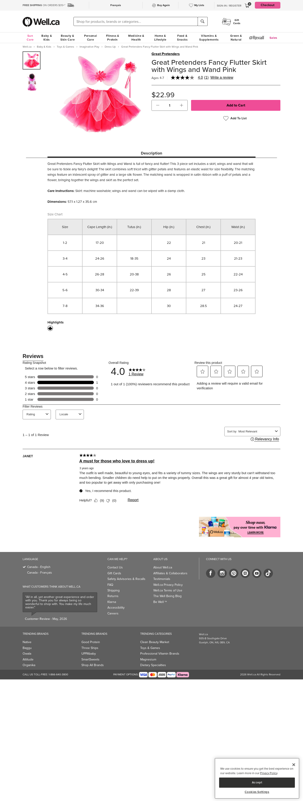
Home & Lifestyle (160, 38)
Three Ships (89, 648)
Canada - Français (39, 572)
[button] (158, 105)
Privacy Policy (268, 773)
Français (115, 5)
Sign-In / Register (229, 5)
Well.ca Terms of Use (167, 590)
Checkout (268, 5)
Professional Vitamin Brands (159, 653)
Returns (112, 596)
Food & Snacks (182, 38)
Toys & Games (150, 648)
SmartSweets (90, 659)
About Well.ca (162, 567)
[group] (31, 60)
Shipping (113, 590)
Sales (273, 38)
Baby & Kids (46, 38)
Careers (112, 613)
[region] (257, 778)
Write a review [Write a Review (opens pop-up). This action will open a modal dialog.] (221, 77)
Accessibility (116, 607)
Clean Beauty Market (154, 642)
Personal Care (90, 38)
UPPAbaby (88, 653)
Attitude (28, 659)
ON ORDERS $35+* (44, 5)
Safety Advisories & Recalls (126, 579)
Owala (27, 653)
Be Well (160, 602)
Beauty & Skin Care (67, 38)
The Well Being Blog (167, 596)
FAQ (110, 584)
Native (27, 642)
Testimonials (161, 579)
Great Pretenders (166, 53)
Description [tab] (151, 153)
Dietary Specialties (153, 665)
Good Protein (90, 642)
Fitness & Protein (112, 38)
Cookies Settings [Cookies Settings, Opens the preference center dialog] (257, 792)
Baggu (27, 648)
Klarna (111, 602)
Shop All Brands (92, 665)
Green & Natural (236, 38)
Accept (257, 782)
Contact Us (115, 567)
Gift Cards (114, 573)
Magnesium (148, 659)
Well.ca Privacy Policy (168, 584)
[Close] (294, 765)
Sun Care (30, 38)
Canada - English (38, 567)
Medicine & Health (136, 38)
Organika (29, 665)
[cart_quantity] (170, 105)
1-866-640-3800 (58, 674)
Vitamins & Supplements (209, 38)
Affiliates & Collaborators (170, 573)
